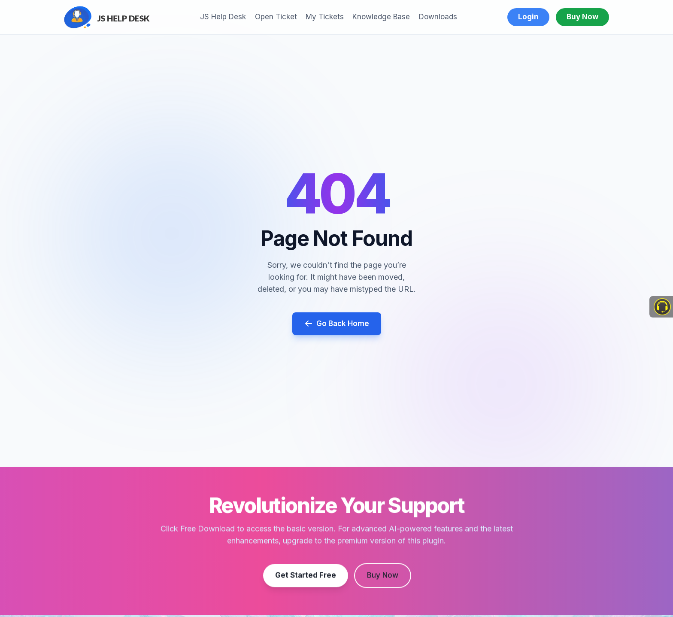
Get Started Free (305, 578)
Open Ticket (276, 16)
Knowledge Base (381, 16)
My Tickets (325, 16)
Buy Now (582, 16)
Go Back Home (336, 323)
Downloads (438, 16)
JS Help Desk (223, 16)
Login (528, 16)
